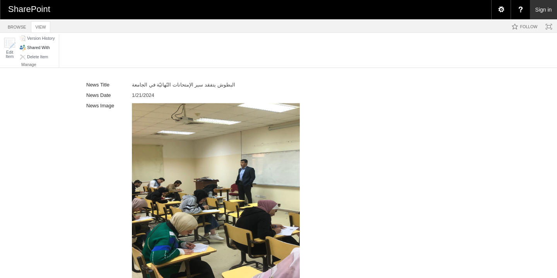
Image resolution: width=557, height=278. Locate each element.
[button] (10, 48)
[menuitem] (501, 9)
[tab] (16, 25)
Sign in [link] (543, 10)
